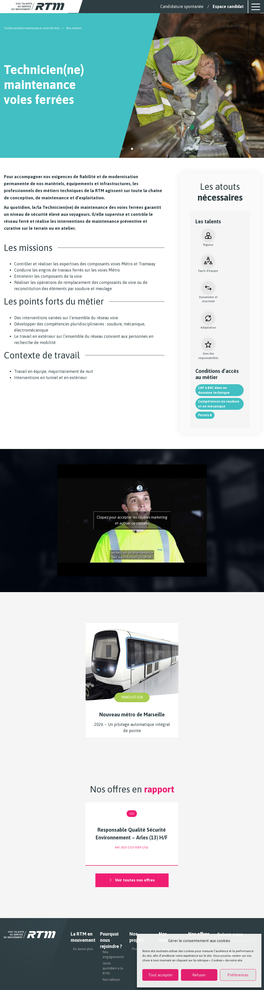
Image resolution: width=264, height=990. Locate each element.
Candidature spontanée (181, 6)
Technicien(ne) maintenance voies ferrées (32, 28)
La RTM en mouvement (82, 937)
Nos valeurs (111, 980)
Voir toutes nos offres (132, 880)
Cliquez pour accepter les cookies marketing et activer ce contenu (132, 520)
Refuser (199, 975)
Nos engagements (113, 954)
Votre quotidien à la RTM (113, 969)
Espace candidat (228, 6)
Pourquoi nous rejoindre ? (111, 940)
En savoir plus (83, 949)
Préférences (238, 975)
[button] (122, 149)
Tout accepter (160, 975)
